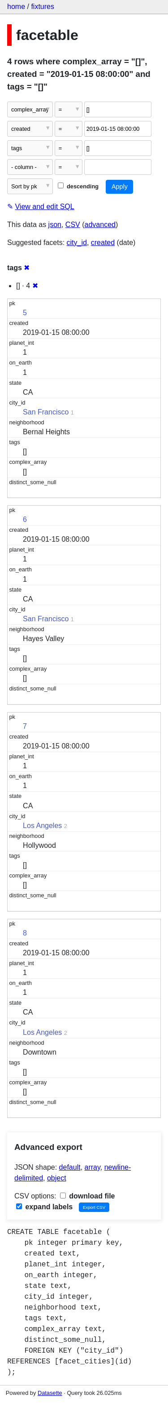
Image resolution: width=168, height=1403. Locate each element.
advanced (100, 224)
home (16, 6)
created (103, 242)
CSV (72, 224)
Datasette (50, 1393)
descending (78, 186)
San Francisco (46, 412)
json (54, 224)
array (92, 1167)
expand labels (44, 1207)
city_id (77, 242)
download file (87, 1196)
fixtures (42, 6)
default (70, 1167)
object (56, 1178)
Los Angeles (42, 825)
